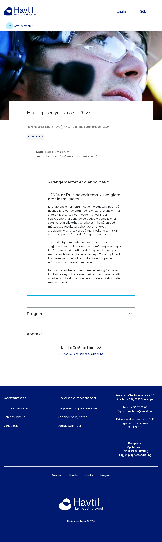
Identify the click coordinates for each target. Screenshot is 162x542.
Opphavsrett (135, 447)
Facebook (57, 475)
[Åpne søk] (143, 11)
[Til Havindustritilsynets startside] (20, 11)
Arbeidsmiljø (35, 136)
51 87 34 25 (65, 353)
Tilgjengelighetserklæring (135, 455)
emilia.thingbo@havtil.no (88, 353)
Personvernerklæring (135, 451)
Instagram (105, 475)
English (125, 11)
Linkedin (73, 475)
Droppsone (135, 443)
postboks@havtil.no (139, 411)
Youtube (89, 475)
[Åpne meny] (156, 12)
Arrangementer (19, 25)
